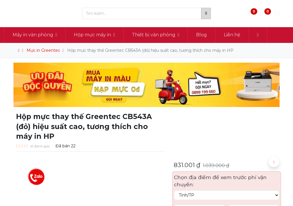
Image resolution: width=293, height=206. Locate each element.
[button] (267, 35)
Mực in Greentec (43, 50)
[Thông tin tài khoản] (277, 13)
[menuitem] (211, 35)
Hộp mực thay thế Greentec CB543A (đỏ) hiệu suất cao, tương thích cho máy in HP (150, 50)
